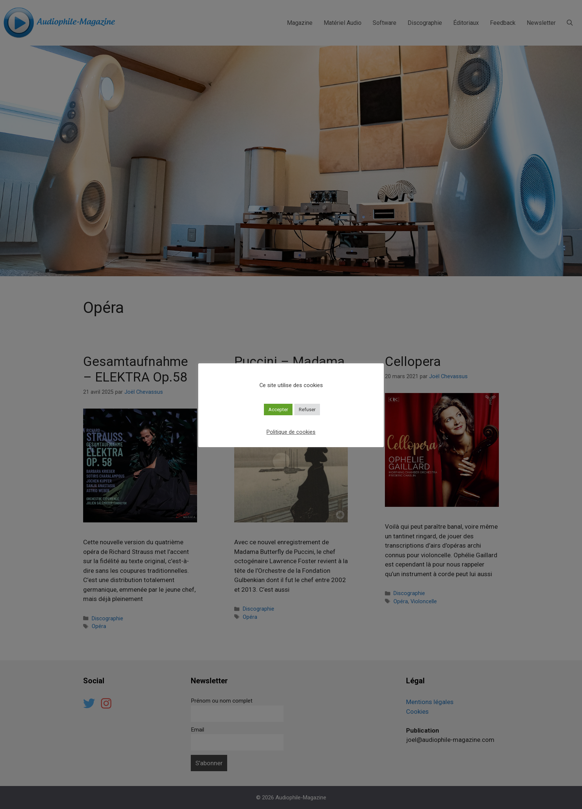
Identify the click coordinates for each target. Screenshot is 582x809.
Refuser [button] (307, 409)
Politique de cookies (291, 432)
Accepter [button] (278, 409)
